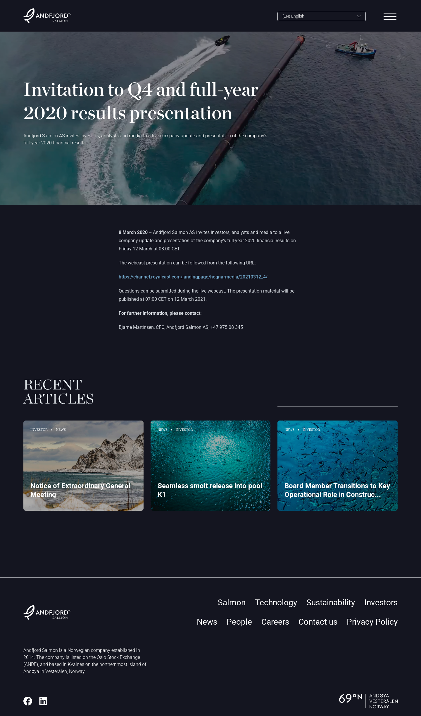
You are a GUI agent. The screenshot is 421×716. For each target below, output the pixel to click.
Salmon (232, 602)
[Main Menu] (390, 16)
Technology (276, 602)
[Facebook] (27, 701)
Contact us (318, 622)
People (239, 622)
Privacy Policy (372, 622)
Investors (381, 602)
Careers (275, 622)
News (207, 622)
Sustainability (330, 602)
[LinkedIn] (43, 701)
